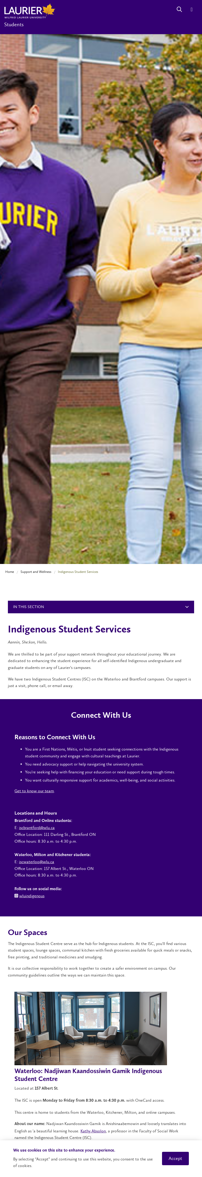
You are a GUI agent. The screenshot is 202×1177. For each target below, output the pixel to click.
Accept (175, 1158)
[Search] (179, 9)
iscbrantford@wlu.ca (37, 827)
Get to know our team (34, 790)
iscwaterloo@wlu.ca (36, 861)
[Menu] (192, 9)
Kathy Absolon (93, 1130)
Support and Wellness (36, 572)
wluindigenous (31, 895)
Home (9, 572)
